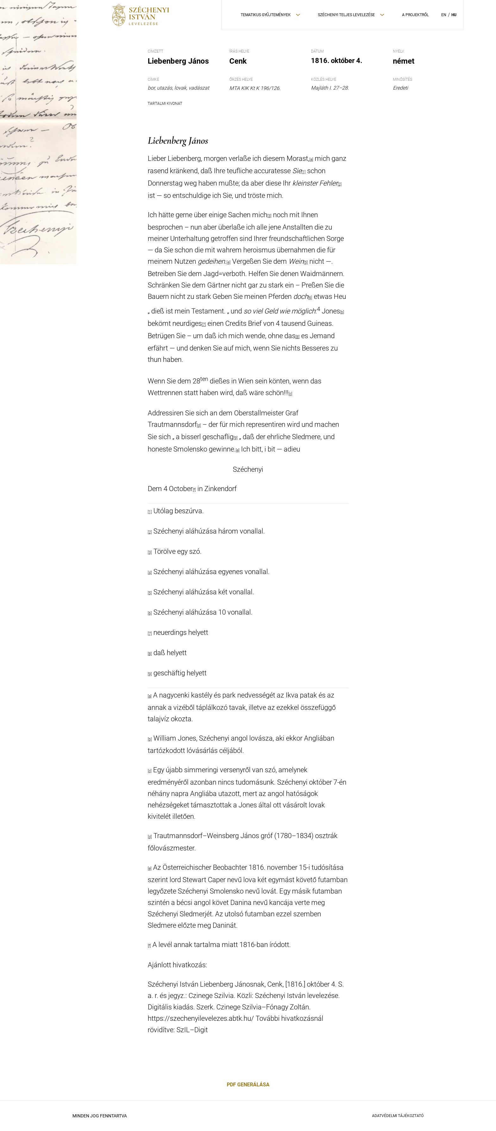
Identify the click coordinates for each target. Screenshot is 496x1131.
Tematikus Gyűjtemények (266, 15)
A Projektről (415, 15)
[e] (237, 450)
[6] (310, 297)
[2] (340, 184)
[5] (306, 262)
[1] (303, 172)
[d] (199, 425)
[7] (204, 324)
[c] (290, 394)
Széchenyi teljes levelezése (346, 15)
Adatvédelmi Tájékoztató (398, 1116)
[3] (269, 216)
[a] (311, 159)
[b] (342, 312)
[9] (235, 438)
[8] (297, 337)
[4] (228, 262)
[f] (194, 490)
